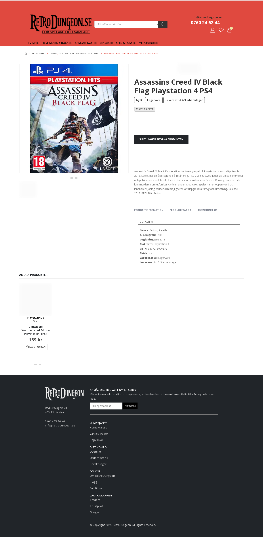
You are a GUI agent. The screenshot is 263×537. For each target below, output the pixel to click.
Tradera (95, 500)
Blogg (93, 482)
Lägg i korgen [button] (37, 346)
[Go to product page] (35, 303)
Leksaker (106, 43)
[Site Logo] (37, 24)
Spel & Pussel (126, 43)
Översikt (95, 451)
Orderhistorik (99, 458)
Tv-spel (33, 43)
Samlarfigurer (86, 43)
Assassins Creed (145, 109)
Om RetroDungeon (102, 475)
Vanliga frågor (99, 433)
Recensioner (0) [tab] (207, 210)
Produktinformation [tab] (148, 210)
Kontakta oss (98, 427)
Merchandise (148, 43)
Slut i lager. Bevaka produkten (161, 139)
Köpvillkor (96, 440)
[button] (71, 178)
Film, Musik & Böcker (57, 43)
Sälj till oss (97, 488)
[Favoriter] (221, 30)
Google (94, 512)
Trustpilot (96, 506)
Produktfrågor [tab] (180, 210)
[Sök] (162, 24)
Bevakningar (98, 464)
